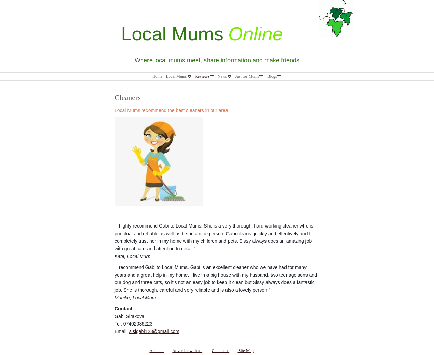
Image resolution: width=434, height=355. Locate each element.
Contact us (220, 350)
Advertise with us (187, 350)
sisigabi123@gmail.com (154, 331)
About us (156, 350)
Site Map (245, 350)
